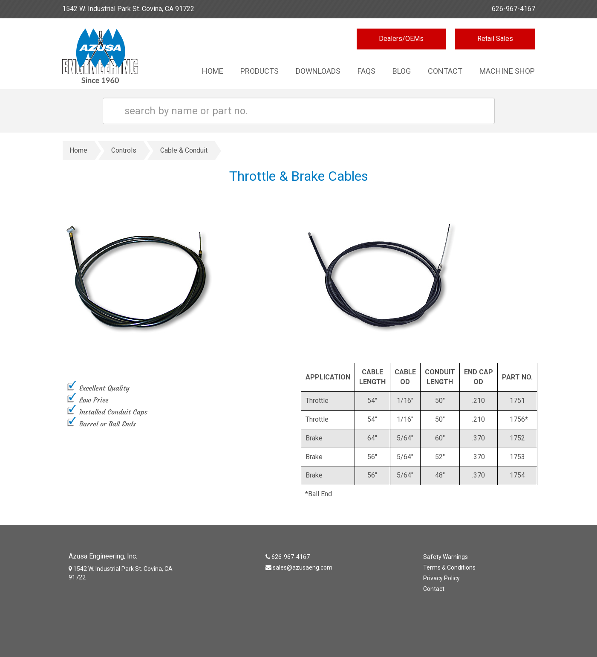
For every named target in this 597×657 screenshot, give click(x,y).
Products (259, 71)
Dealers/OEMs (401, 39)
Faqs (366, 71)
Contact (445, 71)
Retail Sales (495, 39)
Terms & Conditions (449, 567)
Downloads (318, 71)
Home (212, 71)
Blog (401, 71)
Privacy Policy (441, 578)
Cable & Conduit (184, 150)
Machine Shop (507, 71)
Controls (123, 150)
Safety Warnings (445, 556)
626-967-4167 (513, 9)
